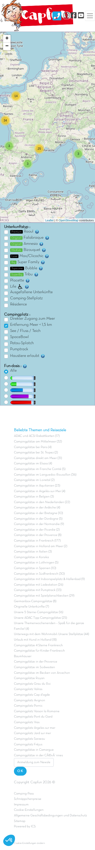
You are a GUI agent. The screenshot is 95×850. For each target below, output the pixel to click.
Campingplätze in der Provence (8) (37, 535)
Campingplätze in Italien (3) (33, 551)
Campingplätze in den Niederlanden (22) (42, 502)
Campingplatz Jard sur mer (32, 733)
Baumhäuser (22, 656)
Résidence (18, 304)
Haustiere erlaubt (27, 355)
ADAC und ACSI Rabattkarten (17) (37, 436)
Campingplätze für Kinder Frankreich (39, 650)
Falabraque (30, 237)
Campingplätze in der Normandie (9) (39, 524)
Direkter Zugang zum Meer (32, 318)
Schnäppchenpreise (27, 799)
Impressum (21, 804)
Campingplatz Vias (27, 722)
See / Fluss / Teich (25, 331)
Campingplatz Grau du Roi (32, 683)
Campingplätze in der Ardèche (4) (37, 507)
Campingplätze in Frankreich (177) (37, 540)
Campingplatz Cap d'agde (32, 694)
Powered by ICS (25, 826)
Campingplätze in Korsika (31, 557)
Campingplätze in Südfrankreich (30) (39, 573)
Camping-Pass (24, 793)
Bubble (26, 268)
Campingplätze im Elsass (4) (33, 463)
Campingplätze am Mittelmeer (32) (38, 441)
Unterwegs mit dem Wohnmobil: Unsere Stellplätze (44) (51, 634)
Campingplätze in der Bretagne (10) (38, 513)
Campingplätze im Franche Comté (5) (39, 469)
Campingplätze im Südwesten (34, 667)
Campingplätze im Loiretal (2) (34, 480)
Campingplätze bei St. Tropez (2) (36, 452)
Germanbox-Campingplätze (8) (35, 601)
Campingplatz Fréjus (28, 744)
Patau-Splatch (22, 343)
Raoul (25, 231)
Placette (20, 280)
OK (20, 771)
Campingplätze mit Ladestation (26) (38, 584)
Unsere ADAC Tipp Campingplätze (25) (40, 617)
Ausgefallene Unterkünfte (31, 292)
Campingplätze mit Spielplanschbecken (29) (44, 595)
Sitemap (19, 821)
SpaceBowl (19, 337)
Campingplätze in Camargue (34, 749)
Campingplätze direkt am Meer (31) (38, 458)
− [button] (7, 46)
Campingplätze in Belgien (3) (34, 496)
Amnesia (27, 243)
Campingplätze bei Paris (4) (32, 447)
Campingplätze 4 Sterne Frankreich (38, 645)
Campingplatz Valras (28, 689)
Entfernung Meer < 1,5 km (31, 325)
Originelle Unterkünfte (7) (31, 606)
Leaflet (49, 220)
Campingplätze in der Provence (35, 661)
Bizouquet (28, 249)
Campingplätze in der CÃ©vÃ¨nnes (38, 755)
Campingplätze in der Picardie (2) (37, 529)
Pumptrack (19, 349)
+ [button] (7, 39)
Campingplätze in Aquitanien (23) (37, 485)
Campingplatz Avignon (29, 700)
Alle (13, 370)
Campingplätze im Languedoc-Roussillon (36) (45, 474)
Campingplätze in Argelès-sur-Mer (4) (39, 491)
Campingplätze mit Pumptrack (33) (37, 590)
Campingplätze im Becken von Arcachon (42, 672)
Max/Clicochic (29, 256)
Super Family (27, 262)
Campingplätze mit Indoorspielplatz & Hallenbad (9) (49, 579)
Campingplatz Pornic (28, 705)
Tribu (24, 274)
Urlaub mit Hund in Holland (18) (35, 639)
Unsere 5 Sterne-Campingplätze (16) (38, 612)
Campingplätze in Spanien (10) (35, 568)
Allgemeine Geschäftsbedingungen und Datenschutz (50, 815)
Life (19, 286)
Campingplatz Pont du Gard (33, 716)
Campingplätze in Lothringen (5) (36, 562)
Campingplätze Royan (29, 678)
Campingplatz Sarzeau (29, 738)
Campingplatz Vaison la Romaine (37, 711)
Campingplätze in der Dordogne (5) (38, 518)
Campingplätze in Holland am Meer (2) (40, 546)
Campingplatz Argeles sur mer (34, 728)
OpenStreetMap (69, 220)
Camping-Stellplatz (26, 298)
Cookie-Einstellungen (29, 810)
